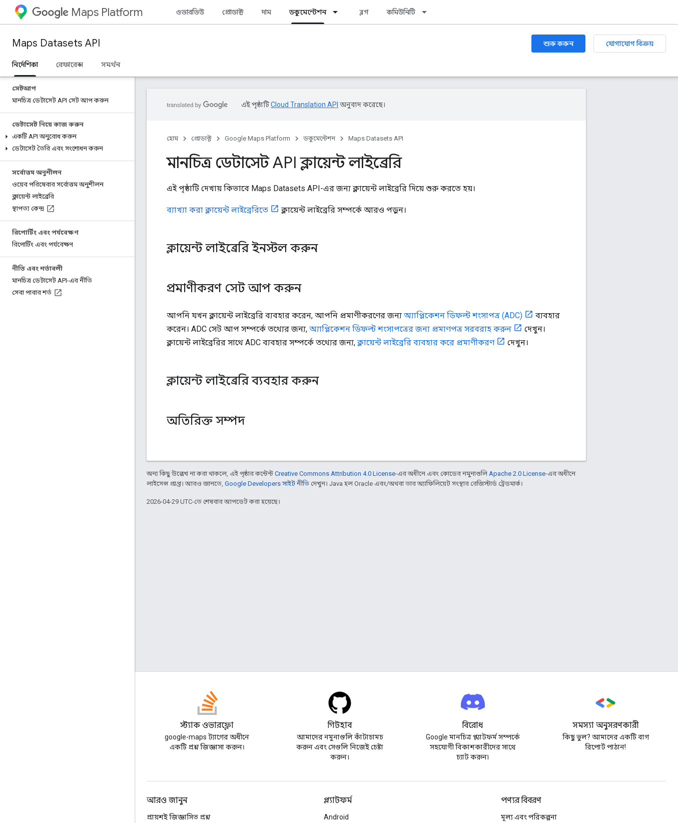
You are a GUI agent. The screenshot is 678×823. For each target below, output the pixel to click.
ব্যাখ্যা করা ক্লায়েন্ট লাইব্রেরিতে (217, 210)
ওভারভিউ (190, 12)
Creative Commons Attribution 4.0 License (335, 473)
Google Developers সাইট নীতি (267, 483)
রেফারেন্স (69, 64)
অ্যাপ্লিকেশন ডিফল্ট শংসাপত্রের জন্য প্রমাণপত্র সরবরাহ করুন (410, 329)
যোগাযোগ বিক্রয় (629, 43)
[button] (65, 137)
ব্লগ (364, 12)
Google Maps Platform (257, 138)
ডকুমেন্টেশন (319, 138)
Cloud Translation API (304, 105)
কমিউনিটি (401, 12)
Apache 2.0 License (517, 473)
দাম (266, 12)
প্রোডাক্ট (233, 12)
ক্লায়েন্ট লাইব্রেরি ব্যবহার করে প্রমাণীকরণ (425, 342)
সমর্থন (110, 64)
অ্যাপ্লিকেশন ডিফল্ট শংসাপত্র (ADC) (463, 315)
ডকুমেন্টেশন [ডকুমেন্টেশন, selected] (307, 12)
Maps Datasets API (56, 43)
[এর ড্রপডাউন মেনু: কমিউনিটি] (427, 12)
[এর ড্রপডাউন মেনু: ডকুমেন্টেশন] (338, 12)
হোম (172, 138)
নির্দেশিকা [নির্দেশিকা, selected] (25, 64)
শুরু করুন (558, 43)
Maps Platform (87, 12)
